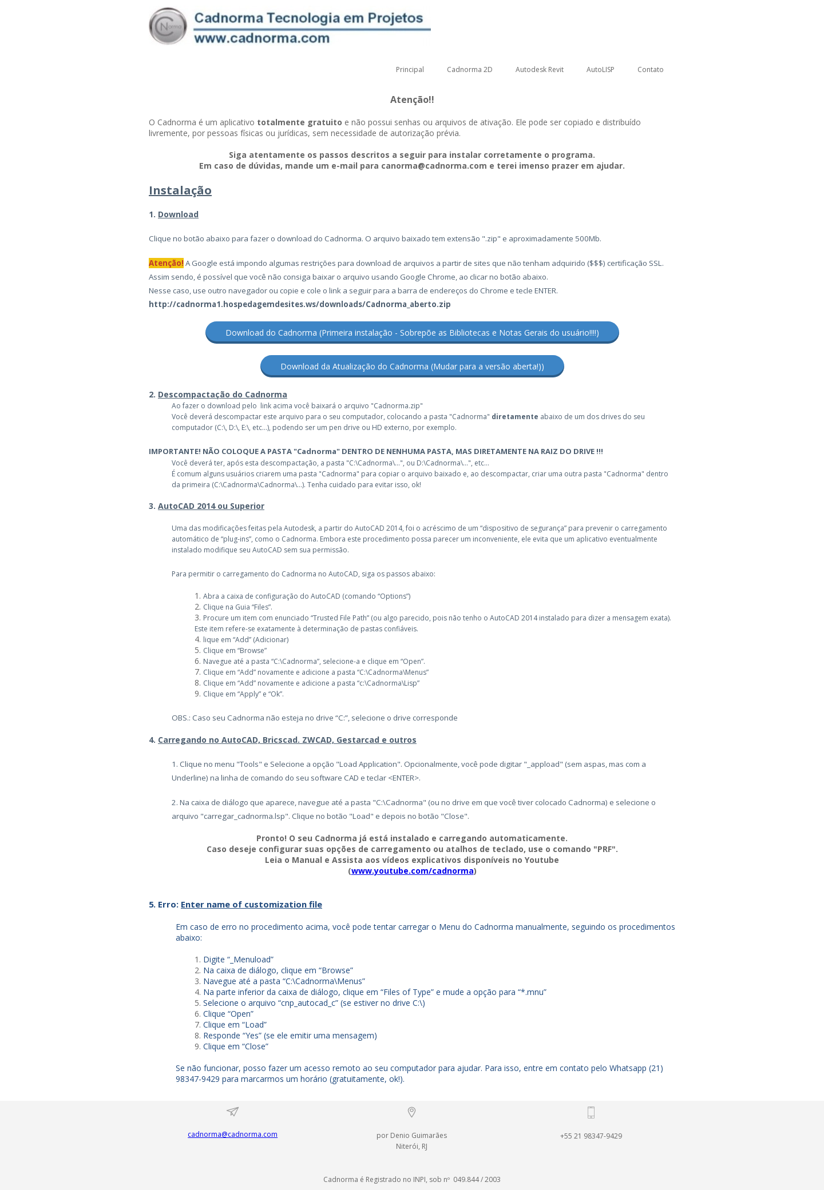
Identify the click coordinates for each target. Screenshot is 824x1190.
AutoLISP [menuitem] (601, 69)
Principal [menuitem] (410, 69)
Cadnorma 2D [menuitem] (470, 69)
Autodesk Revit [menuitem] (540, 69)
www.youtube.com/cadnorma (412, 870)
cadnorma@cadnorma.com (233, 1134)
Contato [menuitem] (650, 69)
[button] (412, 332)
